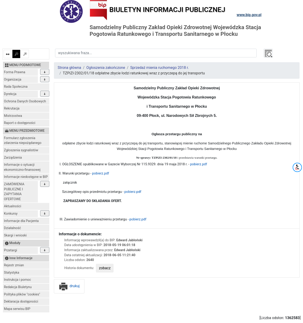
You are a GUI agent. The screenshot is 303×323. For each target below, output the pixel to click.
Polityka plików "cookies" (22, 294)
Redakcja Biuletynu (18, 287)
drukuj (69, 286)
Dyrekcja (10, 94)
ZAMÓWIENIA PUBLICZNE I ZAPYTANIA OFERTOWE (14, 191)
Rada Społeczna (16, 87)
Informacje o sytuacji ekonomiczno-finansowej (22, 167)
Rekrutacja (11, 108)
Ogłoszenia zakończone (105, 67)
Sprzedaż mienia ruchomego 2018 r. (159, 67)
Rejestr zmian (14, 265)
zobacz (105, 268)
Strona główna (69, 67)
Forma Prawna (14, 72)
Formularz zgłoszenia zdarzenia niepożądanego (22, 140)
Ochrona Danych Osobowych (25, 101)
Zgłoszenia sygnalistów (21, 150)
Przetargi (10, 250)
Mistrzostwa (13, 116)
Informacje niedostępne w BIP (26, 177)
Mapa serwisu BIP (17, 309)
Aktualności (12, 206)
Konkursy (10, 214)
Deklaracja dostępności (21, 301)
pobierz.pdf (198, 164)
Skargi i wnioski (15, 235)
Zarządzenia (13, 158)
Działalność (12, 228)
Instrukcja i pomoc (17, 280)
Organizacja (12, 79)
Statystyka (11, 273)
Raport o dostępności (19, 123)
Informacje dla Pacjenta (21, 221)
